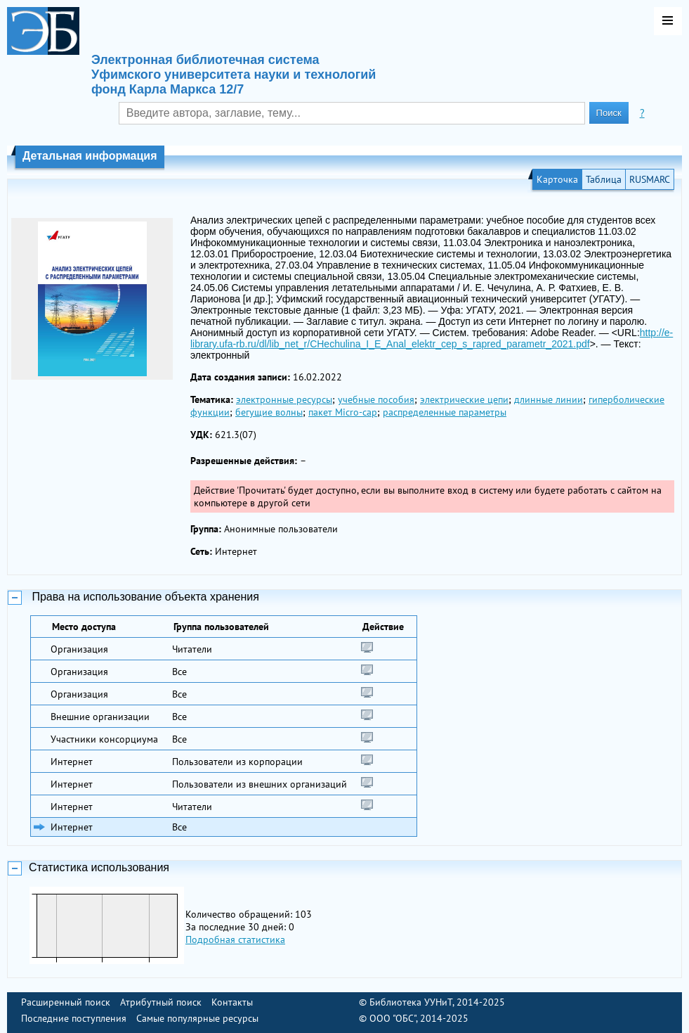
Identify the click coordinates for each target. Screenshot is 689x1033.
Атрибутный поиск (161, 1002)
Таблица (604, 179)
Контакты (232, 1002)
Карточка (557, 179)
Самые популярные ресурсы (197, 1018)
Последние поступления (73, 1018)
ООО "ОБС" (392, 1018)
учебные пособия (376, 399)
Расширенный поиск (65, 1002)
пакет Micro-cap (342, 412)
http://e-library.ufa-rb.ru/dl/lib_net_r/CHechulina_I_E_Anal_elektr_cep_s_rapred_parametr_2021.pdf (431, 338)
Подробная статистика (235, 939)
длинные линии (548, 399)
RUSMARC (649, 179)
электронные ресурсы (284, 399)
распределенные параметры (444, 412)
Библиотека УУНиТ (410, 1002)
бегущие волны (269, 412)
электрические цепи (464, 399)
